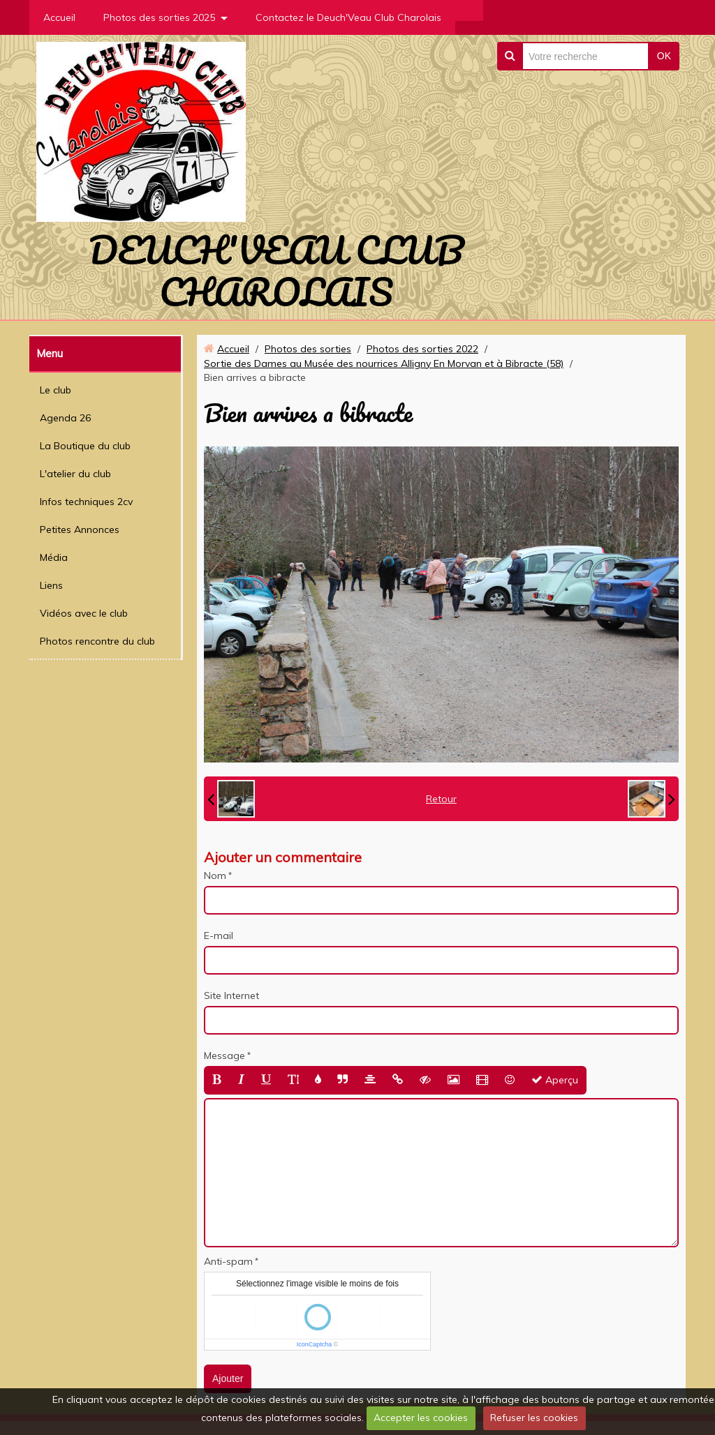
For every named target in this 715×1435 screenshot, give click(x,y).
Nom (215, 875)
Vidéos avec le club (84, 613)
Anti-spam (228, 1261)
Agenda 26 (65, 418)
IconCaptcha (314, 1344)
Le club (55, 390)
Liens (51, 585)
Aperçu (554, 1080)
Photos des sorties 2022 (422, 349)
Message (224, 1055)
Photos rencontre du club (97, 641)
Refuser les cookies (534, 1417)
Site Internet (231, 995)
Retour (441, 798)
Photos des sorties (308, 349)
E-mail (218, 935)
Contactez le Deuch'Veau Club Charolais (348, 17)
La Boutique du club (85, 445)
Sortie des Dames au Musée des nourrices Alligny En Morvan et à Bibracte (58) (383, 363)
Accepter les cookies (421, 1417)
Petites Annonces (79, 529)
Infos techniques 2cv (86, 501)
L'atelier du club (75, 473)
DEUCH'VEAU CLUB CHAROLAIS (276, 270)
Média (54, 557)
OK (664, 55)
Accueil (59, 17)
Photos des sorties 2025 (159, 17)
